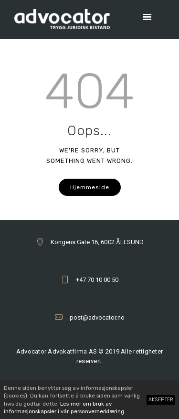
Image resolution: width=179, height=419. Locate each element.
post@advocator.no (97, 317)
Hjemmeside (89, 187)
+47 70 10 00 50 (97, 279)
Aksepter (161, 400)
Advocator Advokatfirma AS (56, 351)
